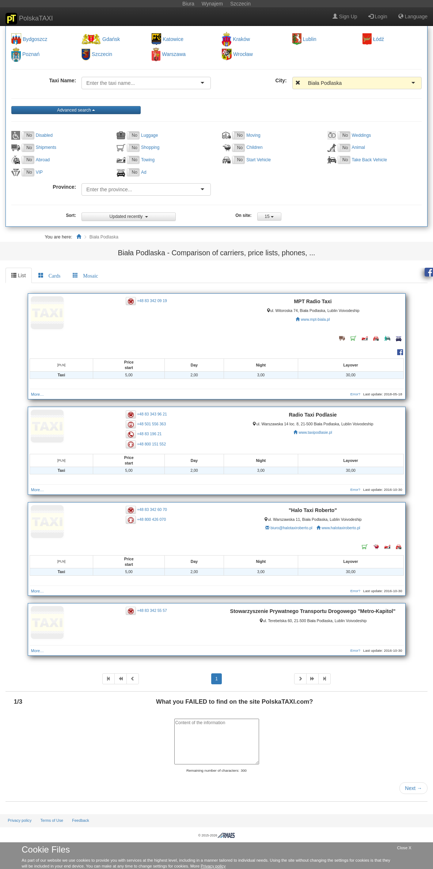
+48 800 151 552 (151, 443)
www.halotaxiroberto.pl (341, 528)
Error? (355, 394)
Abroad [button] (43, 159)
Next (413, 788)
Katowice (173, 39)
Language (413, 16)
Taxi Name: (62, 80)
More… (37, 394)
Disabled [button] (44, 135)
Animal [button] (358, 147)
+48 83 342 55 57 (152, 610)
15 (269, 216)
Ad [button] (144, 172)
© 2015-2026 (216, 835)
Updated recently (129, 216)
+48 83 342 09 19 (152, 300)
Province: (64, 187)
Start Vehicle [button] (258, 159)
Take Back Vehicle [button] (369, 159)
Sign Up (345, 16)
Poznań (30, 54)
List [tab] (18, 275)
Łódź (378, 39)
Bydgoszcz (35, 39)
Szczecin (102, 54)
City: (281, 80)
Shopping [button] (150, 147)
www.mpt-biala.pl (315, 319)
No (29, 135)
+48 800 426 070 (151, 519)
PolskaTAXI (29, 19)
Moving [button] (253, 135)
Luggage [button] (149, 135)
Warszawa (174, 54)
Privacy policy (19, 820)
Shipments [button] (46, 147)
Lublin (309, 39)
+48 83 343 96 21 (152, 414)
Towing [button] (148, 159)
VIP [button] (39, 172)
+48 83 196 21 (149, 434)
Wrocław (242, 54)
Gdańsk (111, 39)
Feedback (80, 820)
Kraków (241, 39)
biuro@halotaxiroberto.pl (291, 528)
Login (377, 16)
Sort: (71, 215)
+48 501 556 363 (151, 424)
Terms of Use (51, 820)
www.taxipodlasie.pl (315, 432)
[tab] (50, 275)
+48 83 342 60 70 (152, 509)
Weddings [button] (361, 135)
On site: (243, 215)
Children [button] (254, 147)
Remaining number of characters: (212, 770)
